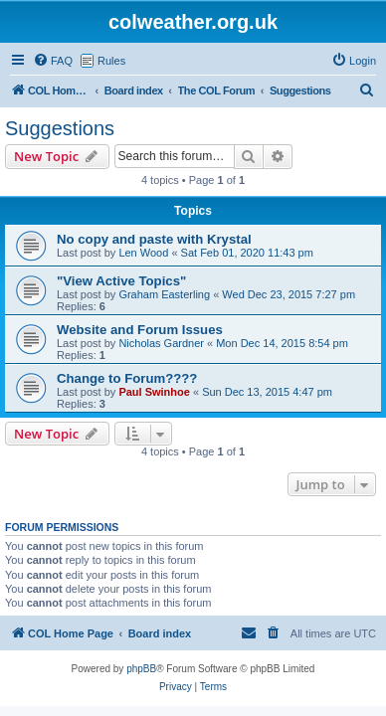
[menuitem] (53, 61)
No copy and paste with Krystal (154, 239)
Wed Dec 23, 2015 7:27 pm (288, 294)
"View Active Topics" (121, 280)
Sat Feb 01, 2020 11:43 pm (247, 253)
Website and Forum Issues (140, 329)
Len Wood (143, 253)
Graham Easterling (164, 294)
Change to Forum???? (127, 378)
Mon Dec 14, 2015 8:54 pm (282, 343)
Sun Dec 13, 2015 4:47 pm (267, 392)
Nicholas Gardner (161, 343)
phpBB (141, 668)
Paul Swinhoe (154, 392)
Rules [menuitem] (111, 61)
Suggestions (59, 128)
